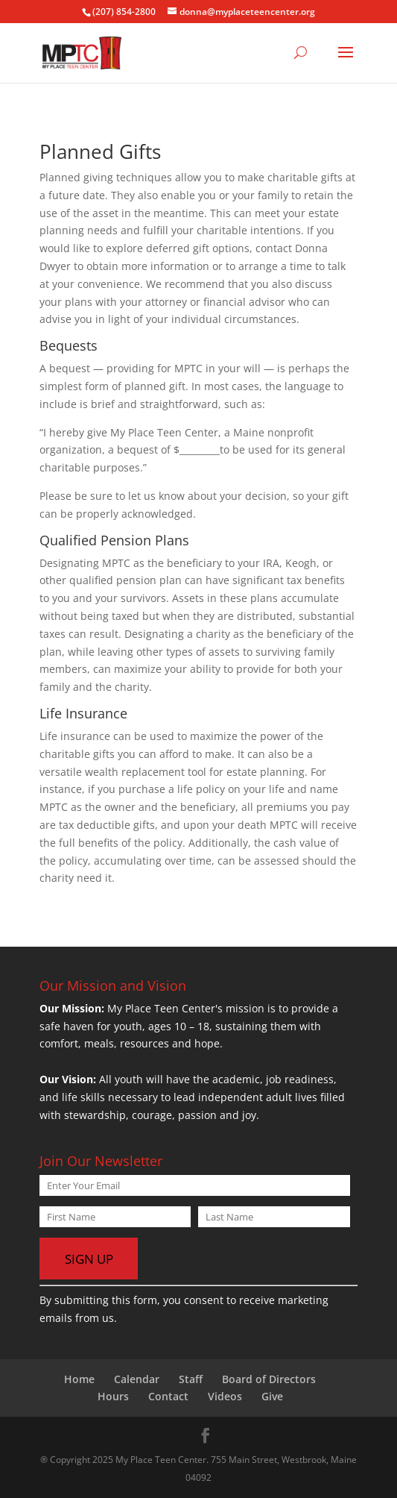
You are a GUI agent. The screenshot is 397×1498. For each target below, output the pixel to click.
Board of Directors (269, 1379)
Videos (225, 1396)
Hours (113, 1396)
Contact (168, 1396)
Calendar (136, 1379)
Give (272, 1396)
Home (79, 1379)
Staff (191, 1379)
